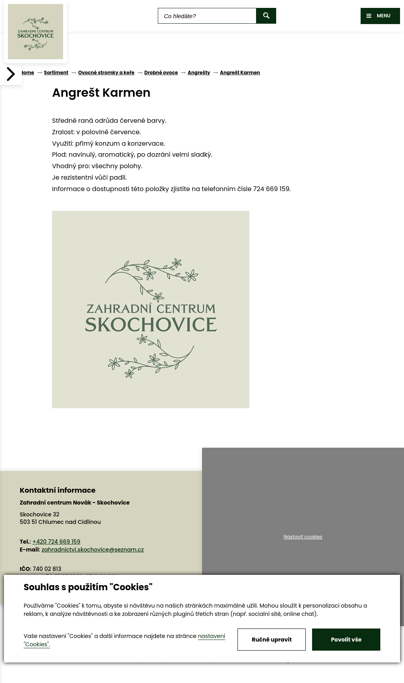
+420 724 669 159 (56, 542)
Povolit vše (346, 640)
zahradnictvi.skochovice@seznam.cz (92, 550)
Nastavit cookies (303, 537)
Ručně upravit (272, 640)
